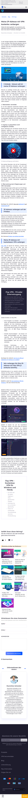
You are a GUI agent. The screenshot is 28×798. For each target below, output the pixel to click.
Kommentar (5, 636)
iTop (14, 729)
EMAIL (3, 630)
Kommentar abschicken (14, 653)
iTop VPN (3, 7)
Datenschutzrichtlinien (7, 788)
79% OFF (24, 796)
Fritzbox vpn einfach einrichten (16, 236)
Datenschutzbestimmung (6, 4)
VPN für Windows (19, 567)
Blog (9, 16)
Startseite (4, 16)
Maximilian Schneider (6, 33)
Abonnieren (24, 740)
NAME (3, 624)
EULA (4, 790)
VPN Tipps (14, 16)
